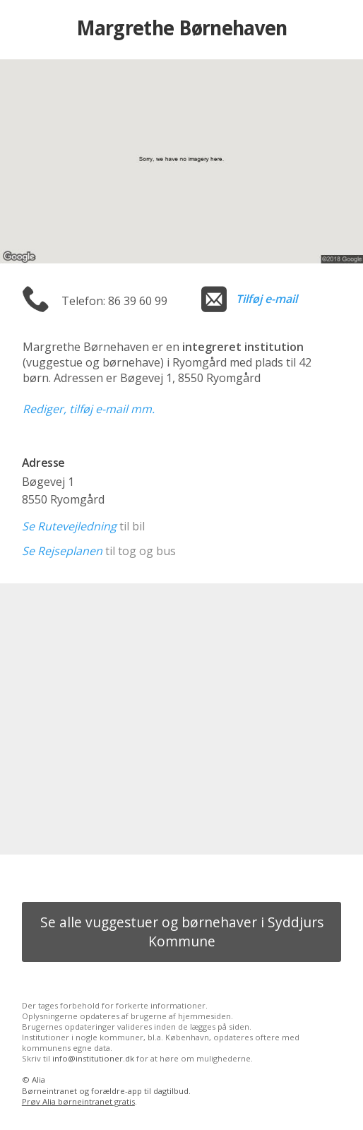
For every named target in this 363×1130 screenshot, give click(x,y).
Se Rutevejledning (69, 526)
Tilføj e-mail (266, 299)
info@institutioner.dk (93, 1058)
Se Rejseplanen (62, 551)
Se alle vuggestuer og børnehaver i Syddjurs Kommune (181, 931)
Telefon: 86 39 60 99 (114, 301)
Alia (38, 1079)
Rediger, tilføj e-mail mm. (89, 409)
